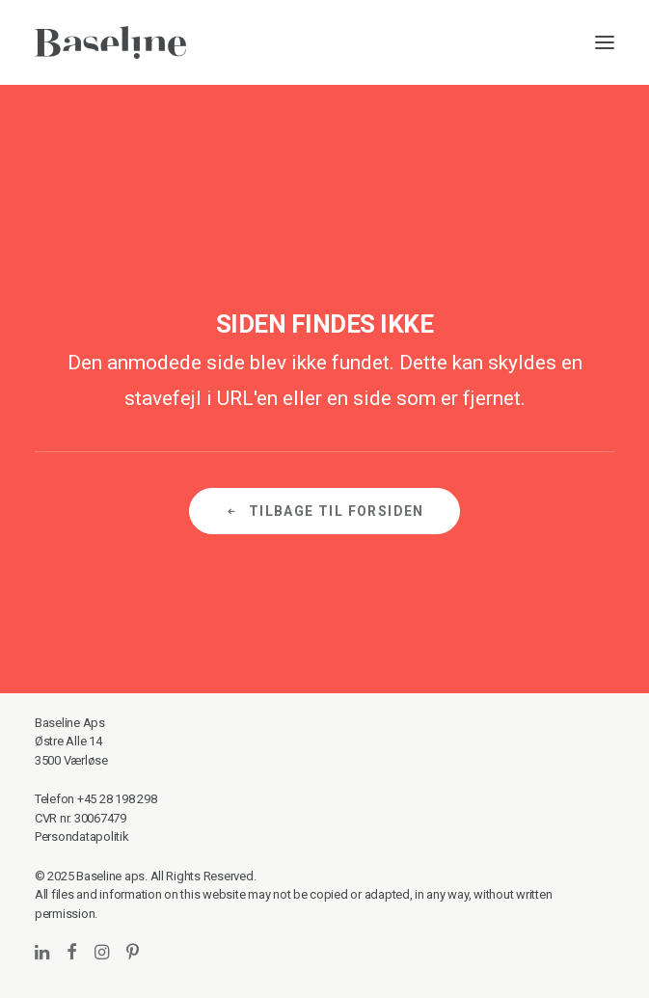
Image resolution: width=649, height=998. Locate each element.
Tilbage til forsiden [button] (324, 511)
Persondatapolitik (82, 836)
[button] (604, 42)
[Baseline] (110, 42)
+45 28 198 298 (116, 799)
